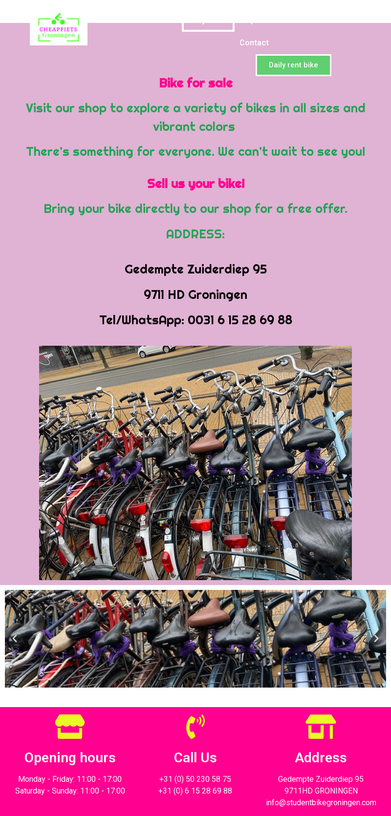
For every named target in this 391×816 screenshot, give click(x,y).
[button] (293, 65)
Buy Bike (208, 20)
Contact (254, 42)
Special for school (279, 20)
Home (160, 20)
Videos (347, 20)
